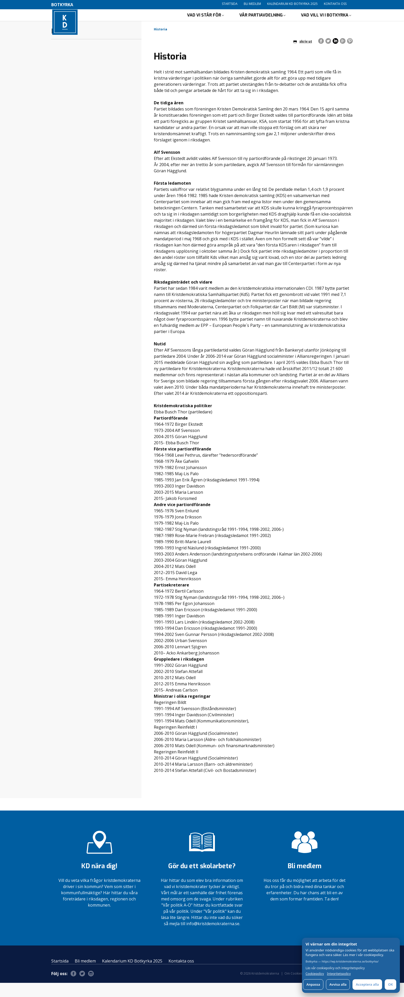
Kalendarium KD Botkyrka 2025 (292, 4)
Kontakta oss (335, 4)
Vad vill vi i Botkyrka (324, 22)
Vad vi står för (204, 22)
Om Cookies (293, 987)
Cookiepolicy (315, 974)
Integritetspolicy (339, 974)
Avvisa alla (338, 984)
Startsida (230, 4)
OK (390, 984)
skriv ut (302, 55)
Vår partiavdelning (261, 22)
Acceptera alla (367, 984)
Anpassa (313, 984)
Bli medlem (252, 4)
